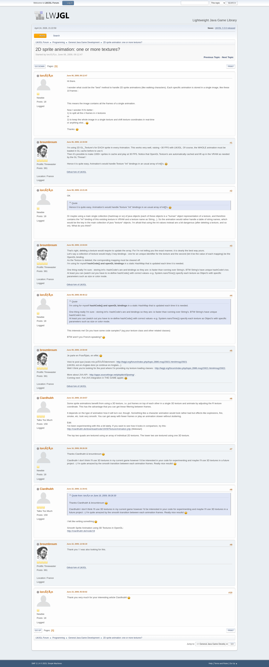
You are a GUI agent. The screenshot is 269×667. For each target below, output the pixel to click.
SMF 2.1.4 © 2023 (39, 663)
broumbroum (48, 142)
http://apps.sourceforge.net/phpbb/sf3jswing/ (111, 374)
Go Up (38, 630)
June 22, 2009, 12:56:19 (77, 544)
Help (211, 663)
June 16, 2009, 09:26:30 (77, 448)
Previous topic (212, 57)
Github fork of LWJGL (76, 172)
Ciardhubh (47, 397)
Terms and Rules (221, 663)
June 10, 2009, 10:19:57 (77, 398)
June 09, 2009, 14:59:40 (77, 350)
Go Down (39, 66)
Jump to (190, 644)
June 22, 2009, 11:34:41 (77, 489)
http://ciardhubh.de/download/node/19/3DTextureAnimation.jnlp (99, 429)
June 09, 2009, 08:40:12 (77, 295)
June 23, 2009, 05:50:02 (77, 592)
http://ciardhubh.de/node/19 (81, 531)
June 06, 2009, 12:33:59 (77, 142)
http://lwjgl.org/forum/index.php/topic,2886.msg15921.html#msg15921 (151, 362)
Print (231, 66)
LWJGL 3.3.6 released (225, 28)
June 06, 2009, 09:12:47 (77, 76)
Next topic (227, 57)
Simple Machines (55, 663)
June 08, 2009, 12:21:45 (77, 190)
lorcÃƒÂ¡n (46, 75)
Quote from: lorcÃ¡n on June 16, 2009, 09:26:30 (94, 495)
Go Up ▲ (233, 663)
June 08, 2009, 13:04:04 (77, 245)
